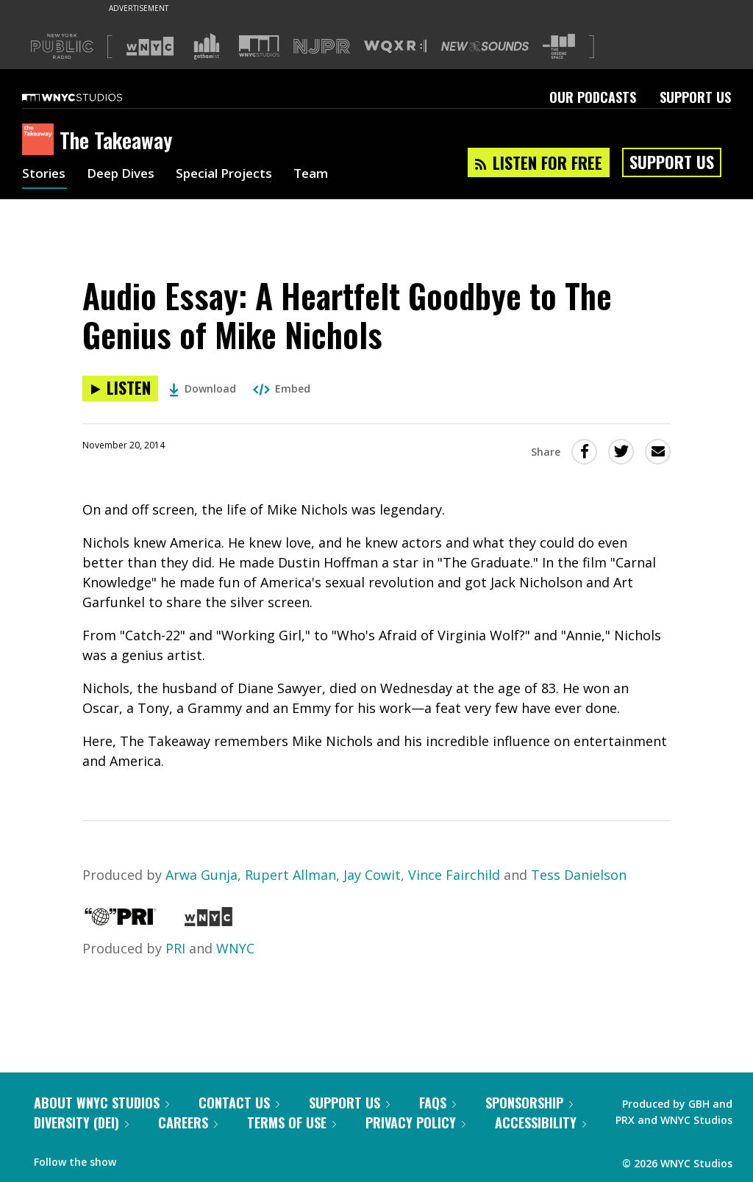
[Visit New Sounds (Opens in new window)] (485, 46)
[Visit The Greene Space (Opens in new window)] (559, 47)
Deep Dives (124, 175)
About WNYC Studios (101, 1102)
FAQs (437, 1102)
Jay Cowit (372, 875)
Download (202, 388)
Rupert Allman (290, 875)
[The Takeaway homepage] (41, 140)
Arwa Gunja (201, 875)
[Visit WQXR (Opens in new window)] (395, 47)
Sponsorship (529, 1102)
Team (324, 175)
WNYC (235, 948)
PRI (175, 948)
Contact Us (239, 1102)
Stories (44, 175)
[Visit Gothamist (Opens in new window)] (206, 46)
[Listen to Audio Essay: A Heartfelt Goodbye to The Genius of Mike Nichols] (120, 388)
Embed (281, 388)
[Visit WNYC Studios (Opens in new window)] (259, 46)
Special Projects (233, 175)
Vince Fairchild (454, 875)
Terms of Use (291, 1122)
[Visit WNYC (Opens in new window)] (150, 46)
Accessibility (540, 1122)
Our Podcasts (592, 97)
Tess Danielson (579, 875)
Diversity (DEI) (81, 1122)
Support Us (695, 97)
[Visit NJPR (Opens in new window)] (321, 46)
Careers (188, 1122)
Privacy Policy (415, 1122)
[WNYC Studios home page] (90, 97)
